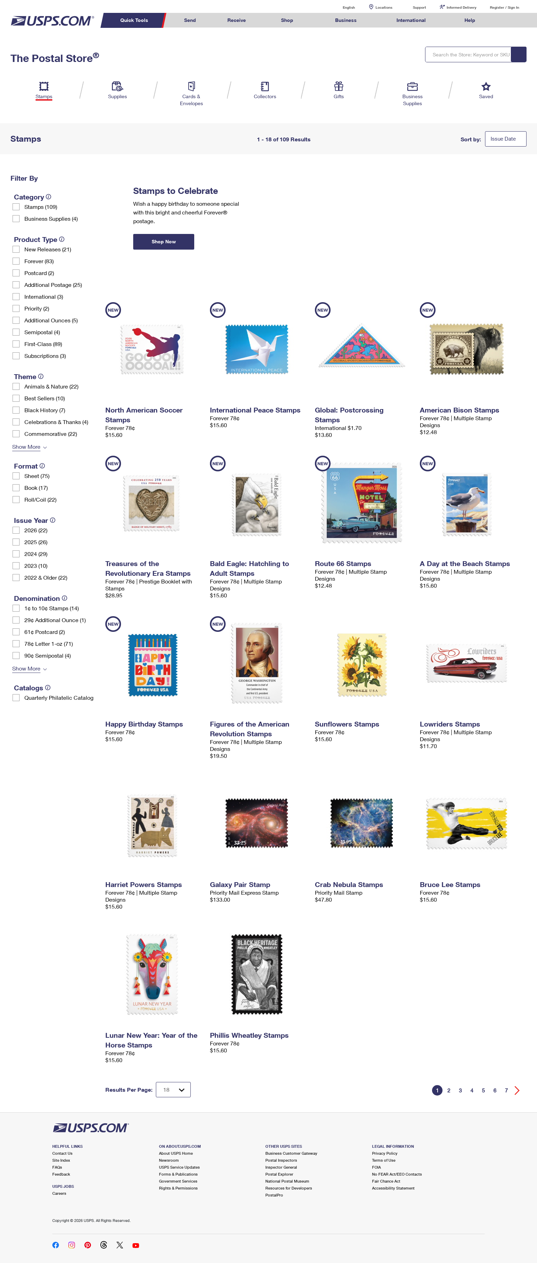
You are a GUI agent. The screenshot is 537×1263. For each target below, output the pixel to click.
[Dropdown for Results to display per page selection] (173, 1089)
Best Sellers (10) (44, 398)
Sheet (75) (37, 475)
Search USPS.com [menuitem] (504, 20)
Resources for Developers (288, 1188)
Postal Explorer (279, 1174)
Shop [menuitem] (287, 20)
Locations (384, 7)
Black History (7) (44, 410)
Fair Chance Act (386, 1181)
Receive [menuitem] (236, 20)
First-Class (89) (43, 343)
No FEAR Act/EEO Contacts (397, 1174)
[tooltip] (48, 196)
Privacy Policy (385, 1153)
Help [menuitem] (469, 20)
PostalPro (274, 1195)
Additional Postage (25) (53, 284)
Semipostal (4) (42, 332)
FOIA (376, 1167)
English (341, 7)
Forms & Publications (178, 1174)
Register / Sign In (504, 7)
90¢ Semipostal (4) (47, 655)
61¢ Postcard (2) (44, 631)
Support (419, 7)
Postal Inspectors (281, 1160)
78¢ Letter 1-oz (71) (48, 643)
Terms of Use (383, 1160)
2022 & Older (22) (45, 577)
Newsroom (169, 1160)
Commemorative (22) (50, 433)
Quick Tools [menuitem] (134, 20)
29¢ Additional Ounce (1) (55, 620)
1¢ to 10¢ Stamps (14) (51, 608)
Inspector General (281, 1167)
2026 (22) (35, 530)
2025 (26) (35, 542)
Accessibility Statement (393, 1188)
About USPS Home (176, 1153)
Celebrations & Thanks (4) (56, 421)
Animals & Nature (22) (51, 386)
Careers (59, 1193)
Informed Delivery (461, 7)
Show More (26, 446)
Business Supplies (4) (51, 218)
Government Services (178, 1181)
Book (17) (36, 487)
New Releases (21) (47, 249)
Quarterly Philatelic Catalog (58, 697)
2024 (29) (35, 553)
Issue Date (503, 138)
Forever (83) (39, 261)
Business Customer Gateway (291, 1153)
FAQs (57, 1167)
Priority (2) (36, 308)
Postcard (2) (39, 272)
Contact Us (62, 1153)
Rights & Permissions (178, 1188)
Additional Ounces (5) (51, 320)
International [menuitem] (411, 20)
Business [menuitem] (346, 20)
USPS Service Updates (179, 1167)
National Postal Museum (287, 1181)
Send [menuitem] (190, 20)
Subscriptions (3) (45, 355)
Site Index (61, 1160)
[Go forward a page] (517, 1090)
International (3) (43, 296)
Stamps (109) (40, 206)
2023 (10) (35, 565)
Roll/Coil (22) (40, 499)
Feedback (61, 1174)
